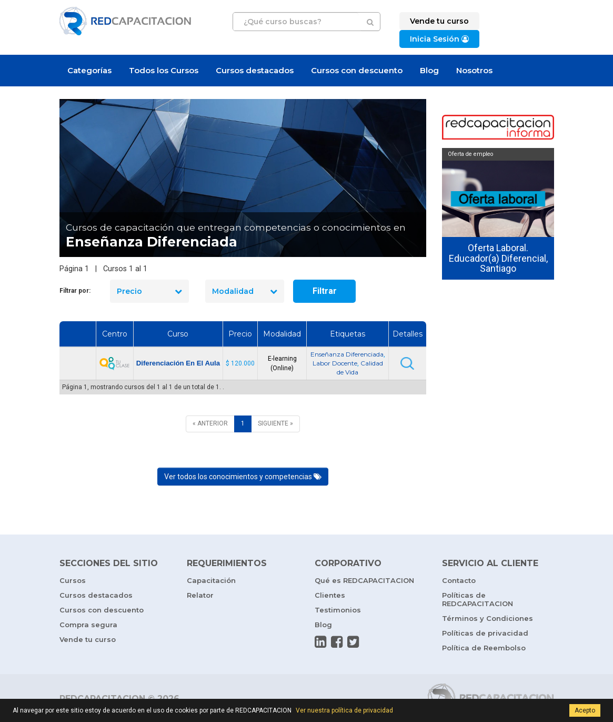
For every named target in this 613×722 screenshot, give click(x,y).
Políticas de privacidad (485, 633)
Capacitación (211, 580)
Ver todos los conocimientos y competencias (242, 476)
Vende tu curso (87, 639)
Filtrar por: (75, 290)
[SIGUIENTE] (275, 424)
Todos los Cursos (163, 70)
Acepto (585, 710)
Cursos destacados (255, 70)
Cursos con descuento (357, 70)
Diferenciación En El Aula (178, 363)
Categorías (89, 70)
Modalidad (244, 291)
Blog (429, 70)
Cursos (72, 580)
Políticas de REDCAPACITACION (477, 599)
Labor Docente (335, 363)
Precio (149, 291)
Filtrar (325, 291)
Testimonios (338, 610)
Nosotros (474, 70)
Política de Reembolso (484, 648)
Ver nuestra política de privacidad (344, 710)
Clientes (330, 595)
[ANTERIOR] (210, 424)
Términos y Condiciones (487, 618)
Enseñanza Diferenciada (347, 354)
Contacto (459, 580)
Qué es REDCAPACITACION (364, 580)
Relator (200, 595)
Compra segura (88, 624)
